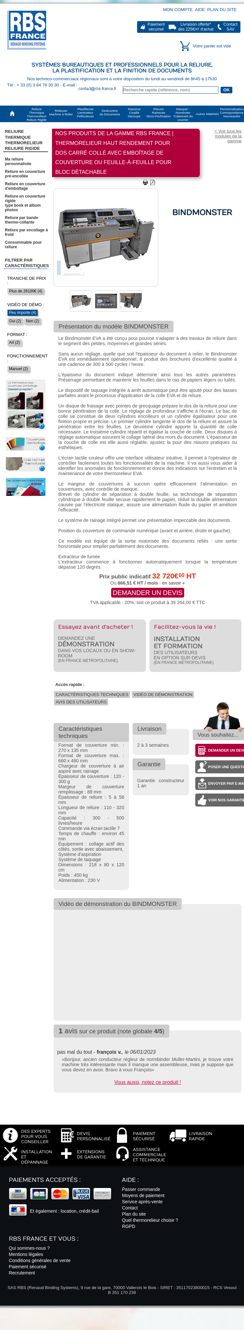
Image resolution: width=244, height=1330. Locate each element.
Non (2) (32, 321)
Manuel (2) (18, 369)
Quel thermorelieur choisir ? (150, 1220)
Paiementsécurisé (156, 27)
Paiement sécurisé (27, 1266)
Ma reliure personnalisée (18, 161)
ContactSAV (231, 27)
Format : (17, 334)
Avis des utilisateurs (81, 702)
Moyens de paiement (143, 1195)
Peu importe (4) (22, 312)
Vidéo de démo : (25, 304)
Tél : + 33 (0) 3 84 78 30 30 (33, 85)
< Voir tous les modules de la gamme (227, 136)
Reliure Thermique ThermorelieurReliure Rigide (24, 140)
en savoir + (173, 583)
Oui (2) (15, 321)
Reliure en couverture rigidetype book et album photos (25, 203)
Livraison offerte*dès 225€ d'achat (195, 27)
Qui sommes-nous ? (29, 1248)
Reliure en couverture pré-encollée (25, 173)
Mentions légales (26, 1254)
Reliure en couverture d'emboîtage (25, 186)
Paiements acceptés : (45, 1180)
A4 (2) (14, 342)
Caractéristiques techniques (92, 694)
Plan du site (222, 9)
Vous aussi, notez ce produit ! (147, 1082)
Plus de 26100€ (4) (25, 291)
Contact (130, 1207)
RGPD (128, 1226)
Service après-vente (142, 1201)
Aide (200, 9)
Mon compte (178, 9)
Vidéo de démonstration (163, 694)
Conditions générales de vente (40, 1260)
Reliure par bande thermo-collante (21, 220)
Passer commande (141, 1189)
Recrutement (22, 1272)
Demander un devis (148, 592)
